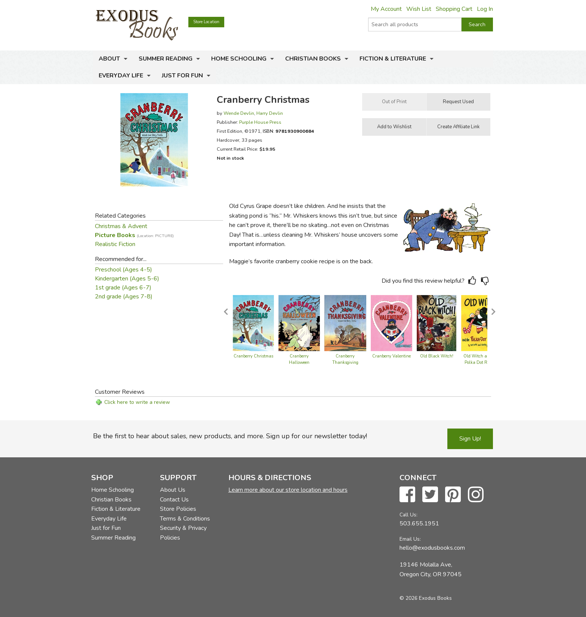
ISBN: (288, 131)
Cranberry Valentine (391, 356)
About (109, 59)
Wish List (418, 9)
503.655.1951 (419, 523)
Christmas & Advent (121, 226)
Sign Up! (470, 439)
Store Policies (178, 509)
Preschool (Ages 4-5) (123, 269)
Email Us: (410, 539)
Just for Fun (182, 75)
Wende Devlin (238, 113)
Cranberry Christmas (253, 356)
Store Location (206, 22)
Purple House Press (260, 122)
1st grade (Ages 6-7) (123, 287)
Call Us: (408, 514)
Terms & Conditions (185, 519)
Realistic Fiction (115, 244)
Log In (485, 9)
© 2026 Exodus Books (426, 598)
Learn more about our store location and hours (288, 490)
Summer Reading (165, 59)
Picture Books (134, 235)
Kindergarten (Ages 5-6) (127, 278)
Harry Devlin (269, 113)
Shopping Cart (454, 9)
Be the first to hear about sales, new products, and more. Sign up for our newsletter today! (230, 436)
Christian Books (313, 59)
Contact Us (174, 499)
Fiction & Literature (393, 59)
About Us (172, 490)
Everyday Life (121, 75)
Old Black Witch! (436, 356)
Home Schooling (238, 59)
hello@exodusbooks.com (432, 548)
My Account (386, 9)
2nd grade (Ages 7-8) (123, 296)
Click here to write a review (137, 402)
